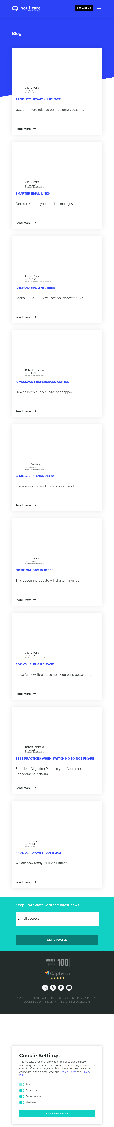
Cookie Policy (33, 1001)
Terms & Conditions (61, 998)
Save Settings (57, 1113)
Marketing (31, 1102)
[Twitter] (53, 988)
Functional (31, 1090)
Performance (33, 1096)
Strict (28, 1084)
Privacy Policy (86, 998)
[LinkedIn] (45, 988)
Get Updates (57, 940)
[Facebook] (61, 988)
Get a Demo (84, 8)
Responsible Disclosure (75, 1001)
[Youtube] (69, 988)
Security (50, 1001)
